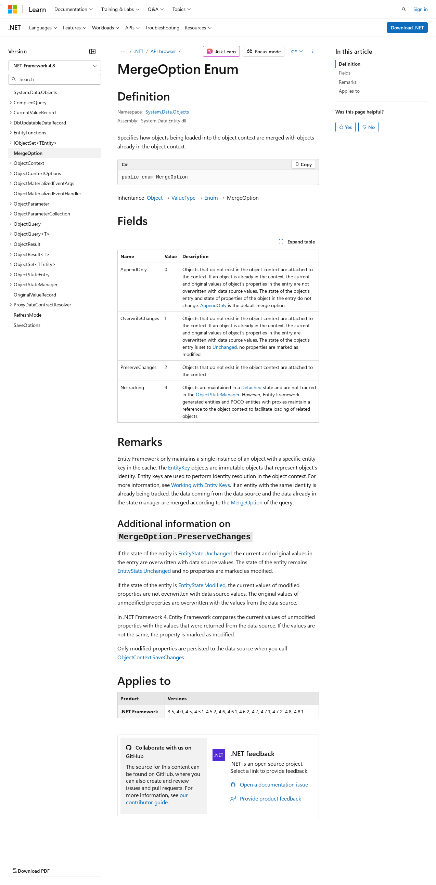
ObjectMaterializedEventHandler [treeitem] (47, 193)
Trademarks (284, 864)
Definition (349, 64)
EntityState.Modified (202, 585)
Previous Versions (62, 864)
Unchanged (225, 347)
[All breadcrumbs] (123, 51)
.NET (138, 51)
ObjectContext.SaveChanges (150, 657)
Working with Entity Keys (200, 484)
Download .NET (407, 27)
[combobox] (54, 65)
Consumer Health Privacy (196, 864)
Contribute (122, 864)
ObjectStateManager (218, 394)
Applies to (349, 91)
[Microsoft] (12, 9)
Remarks (348, 82)
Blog (93, 864)
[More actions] (313, 51)
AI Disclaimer (22, 864)
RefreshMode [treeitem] (27, 315)
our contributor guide (157, 798)
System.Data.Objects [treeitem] (35, 92)
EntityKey (179, 467)
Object (155, 197)
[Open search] (404, 9)
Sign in (420, 9)
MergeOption (246, 502)
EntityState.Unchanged (205, 553)
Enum (211, 197)
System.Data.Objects (167, 111)
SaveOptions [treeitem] (27, 325)
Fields (344, 72)
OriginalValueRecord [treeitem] (35, 294)
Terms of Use (250, 864)
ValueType (183, 197)
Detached (251, 387)
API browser (163, 51)
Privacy (149, 864)
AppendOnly (213, 305)
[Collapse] (92, 51)
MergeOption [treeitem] (28, 153)
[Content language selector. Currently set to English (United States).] (39, 847)
